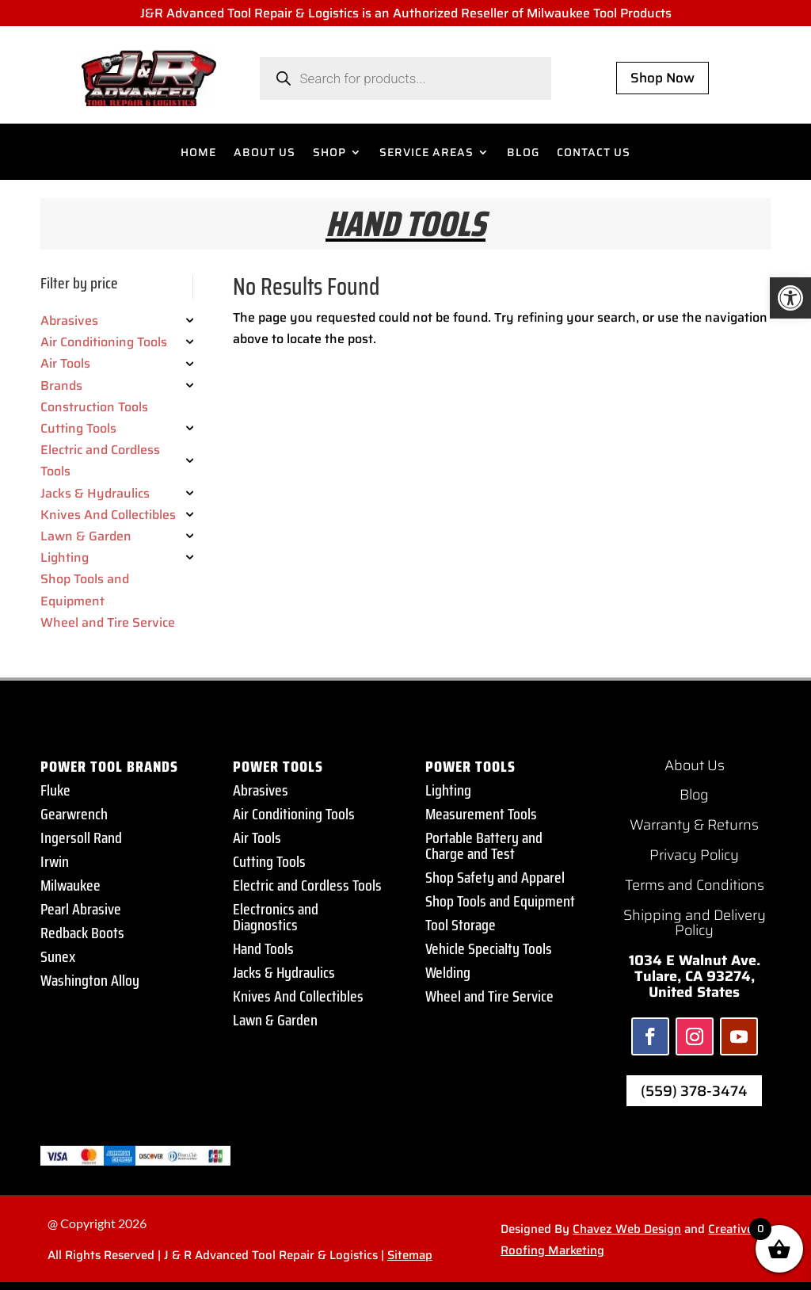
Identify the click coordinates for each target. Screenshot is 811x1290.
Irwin (54, 861)
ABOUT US (264, 154)
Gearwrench (74, 813)
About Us (694, 765)
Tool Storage (460, 924)
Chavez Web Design (627, 1228)
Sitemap (409, 1255)
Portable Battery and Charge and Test (484, 845)
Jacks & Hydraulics (284, 972)
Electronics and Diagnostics (275, 916)
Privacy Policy (694, 855)
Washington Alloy (89, 980)
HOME (198, 154)
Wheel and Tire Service (489, 996)
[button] (790, 298)
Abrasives (260, 790)
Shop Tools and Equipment (500, 901)
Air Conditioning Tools (294, 813)
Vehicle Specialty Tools (488, 948)
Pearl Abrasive (80, 909)
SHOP (329, 154)
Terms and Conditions (694, 885)
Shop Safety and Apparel (495, 877)
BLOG (523, 154)
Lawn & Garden (275, 1019)
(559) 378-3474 (694, 1091)
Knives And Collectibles (298, 996)
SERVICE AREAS (426, 154)
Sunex (57, 956)
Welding (447, 972)
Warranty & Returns (694, 825)
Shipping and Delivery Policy (694, 923)
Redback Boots (82, 932)
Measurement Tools (481, 813)
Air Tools (257, 837)
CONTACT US (593, 154)
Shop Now (662, 77)
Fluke (55, 790)
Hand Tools (263, 948)
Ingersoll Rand (81, 837)
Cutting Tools (269, 861)
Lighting (448, 790)
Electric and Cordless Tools (307, 885)
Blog (694, 795)
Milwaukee (70, 885)
